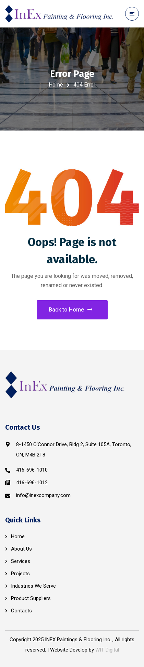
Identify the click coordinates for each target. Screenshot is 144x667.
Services (20, 561)
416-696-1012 (32, 482)
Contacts (21, 611)
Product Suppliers (31, 598)
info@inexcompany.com (43, 495)
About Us (21, 549)
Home (56, 84)
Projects (20, 573)
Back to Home (70, 309)
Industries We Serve (33, 586)
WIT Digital (107, 650)
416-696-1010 (32, 470)
